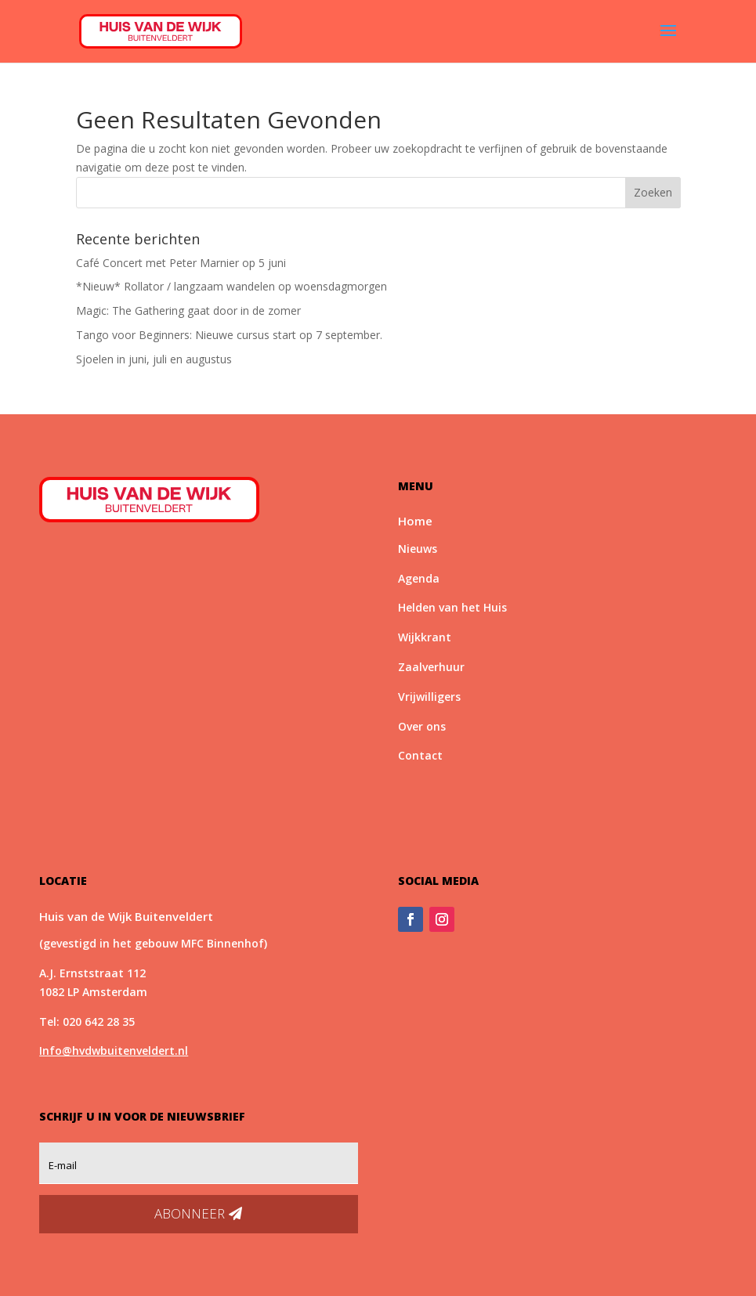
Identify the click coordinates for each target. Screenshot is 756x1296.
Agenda (418, 578)
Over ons (422, 726)
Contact (420, 755)
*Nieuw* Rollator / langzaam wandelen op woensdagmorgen (231, 286)
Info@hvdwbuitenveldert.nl (113, 1050)
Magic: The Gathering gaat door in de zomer (188, 310)
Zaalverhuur (431, 666)
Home (415, 521)
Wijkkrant (424, 637)
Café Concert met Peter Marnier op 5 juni (181, 262)
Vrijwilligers (429, 696)
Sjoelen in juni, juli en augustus (154, 359)
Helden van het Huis (452, 607)
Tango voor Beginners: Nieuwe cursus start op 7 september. (229, 334)
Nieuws (417, 548)
